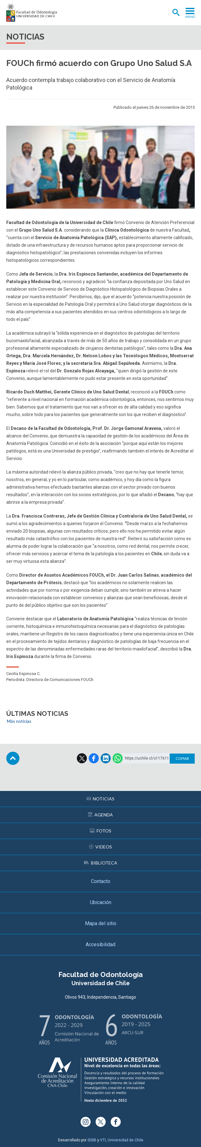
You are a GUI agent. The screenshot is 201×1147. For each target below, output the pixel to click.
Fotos (100, 830)
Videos (100, 846)
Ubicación (100, 902)
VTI (103, 1140)
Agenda (100, 814)
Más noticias (19, 721)
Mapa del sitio (100, 923)
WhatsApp (117, 758)
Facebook (94, 758)
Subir (12, 758)
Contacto (100, 881)
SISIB (91, 1140)
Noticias (100, 798)
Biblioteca (100, 862)
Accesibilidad (100, 944)
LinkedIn (105, 758)
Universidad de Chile (125, 1140)
